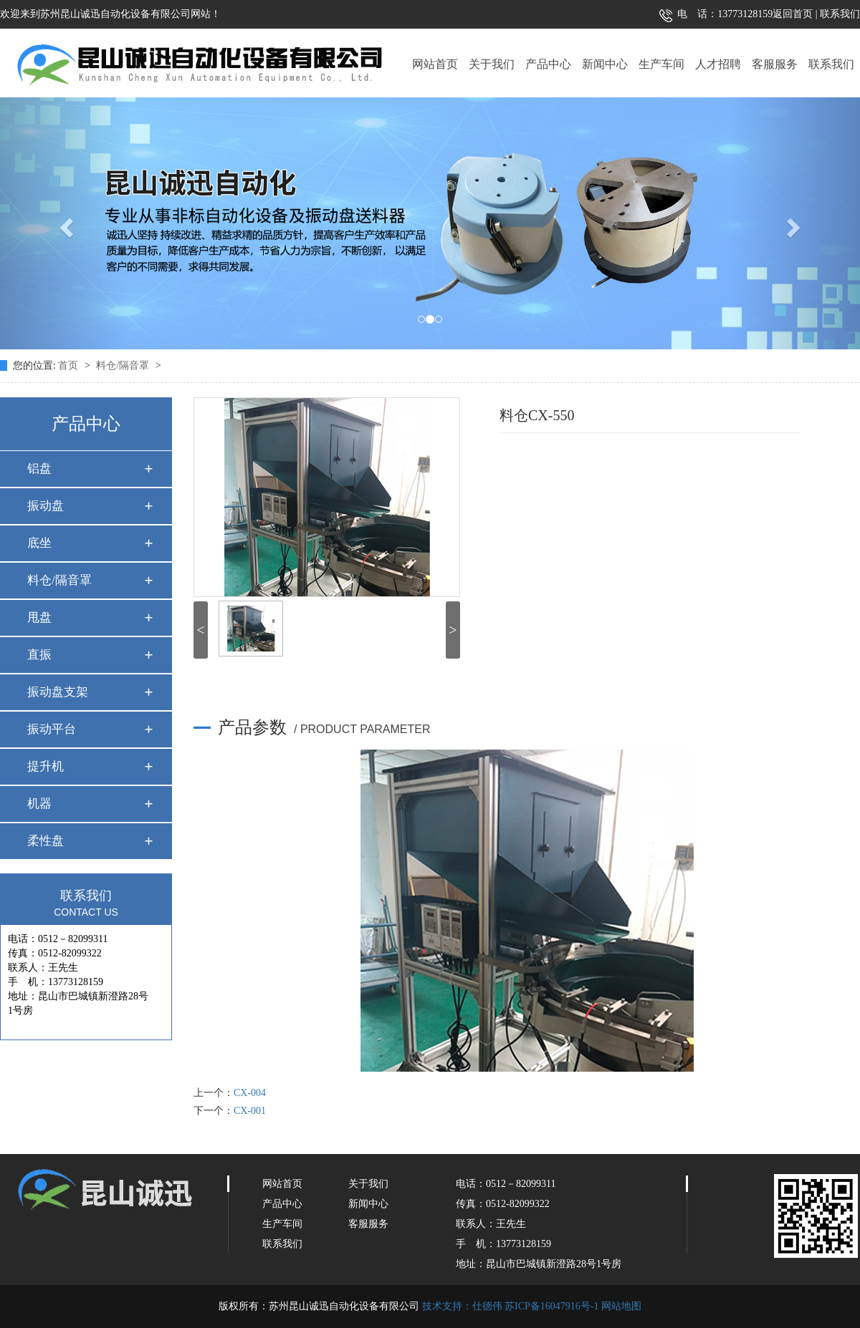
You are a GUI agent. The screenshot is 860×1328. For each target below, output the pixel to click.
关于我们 (492, 64)
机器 (39, 803)
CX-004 (250, 1092)
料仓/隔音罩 (123, 365)
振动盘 (45, 506)
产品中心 (548, 64)
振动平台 (51, 729)
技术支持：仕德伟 (462, 1306)
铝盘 (39, 468)
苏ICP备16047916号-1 (551, 1306)
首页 (69, 365)
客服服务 (775, 64)
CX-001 (250, 1110)
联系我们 (839, 14)
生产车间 (661, 64)
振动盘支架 (57, 692)
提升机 (45, 766)
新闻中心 (605, 64)
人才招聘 (718, 64)
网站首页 (435, 64)
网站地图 (621, 1306)
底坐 (39, 543)
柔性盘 (45, 841)
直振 (39, 654)
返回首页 (793, 14)
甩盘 (39, 617)
